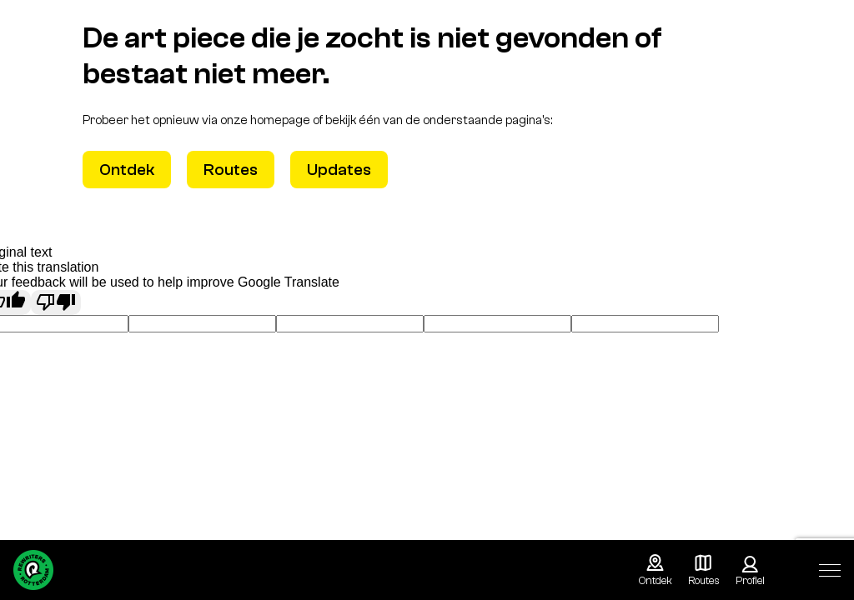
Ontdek (126, 169)
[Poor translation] (56, 302)
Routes (230, 169)
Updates (339, 169)
